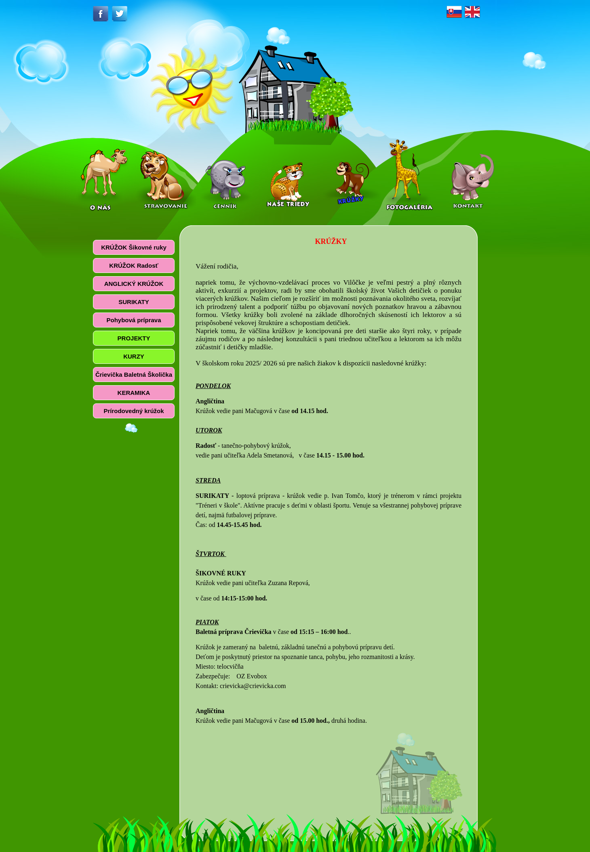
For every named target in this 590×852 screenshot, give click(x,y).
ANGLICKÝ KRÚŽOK (134, 283)
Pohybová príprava (133, 320)
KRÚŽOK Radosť (133, 265)
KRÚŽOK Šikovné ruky (133, 247)
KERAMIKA (134, 392)
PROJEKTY (134, 338)
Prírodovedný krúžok (133, 410)
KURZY (133, 356)
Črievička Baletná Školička (133, 374)
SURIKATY (133, 301)
